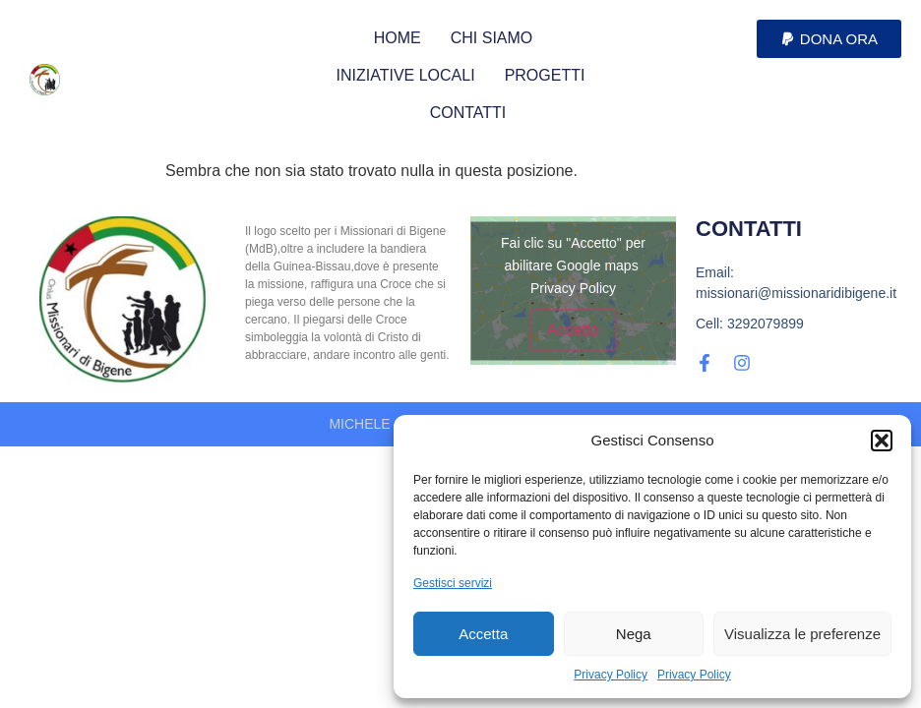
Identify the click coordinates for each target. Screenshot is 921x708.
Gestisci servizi (452, 583)
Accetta (483, 633)
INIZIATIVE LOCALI (406, 75)
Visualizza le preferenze (802, 633)
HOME (397, 38)
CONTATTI (468, 112)
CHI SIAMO (492, 38)
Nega (633, 633)
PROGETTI (545, 75)
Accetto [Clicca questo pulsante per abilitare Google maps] (573, 329)
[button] (881, 440)
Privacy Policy (610, 674)
